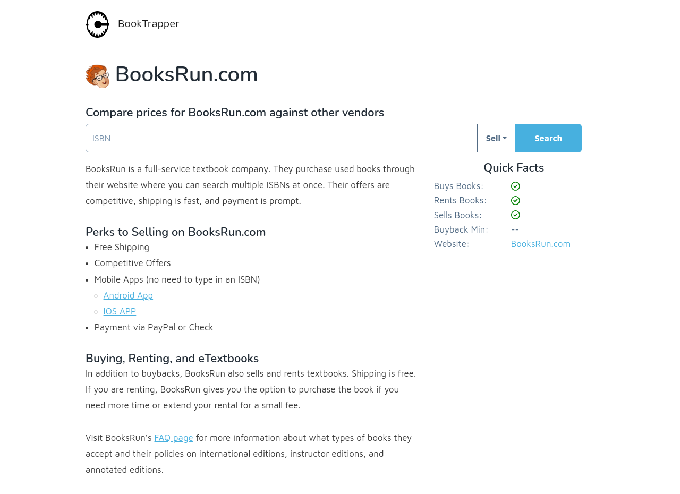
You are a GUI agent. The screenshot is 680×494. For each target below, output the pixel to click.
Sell (493, 138)
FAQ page (174, 437)
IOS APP (120, 311)
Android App (129, 295)
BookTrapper (133, 24)
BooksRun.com (541, 244)
